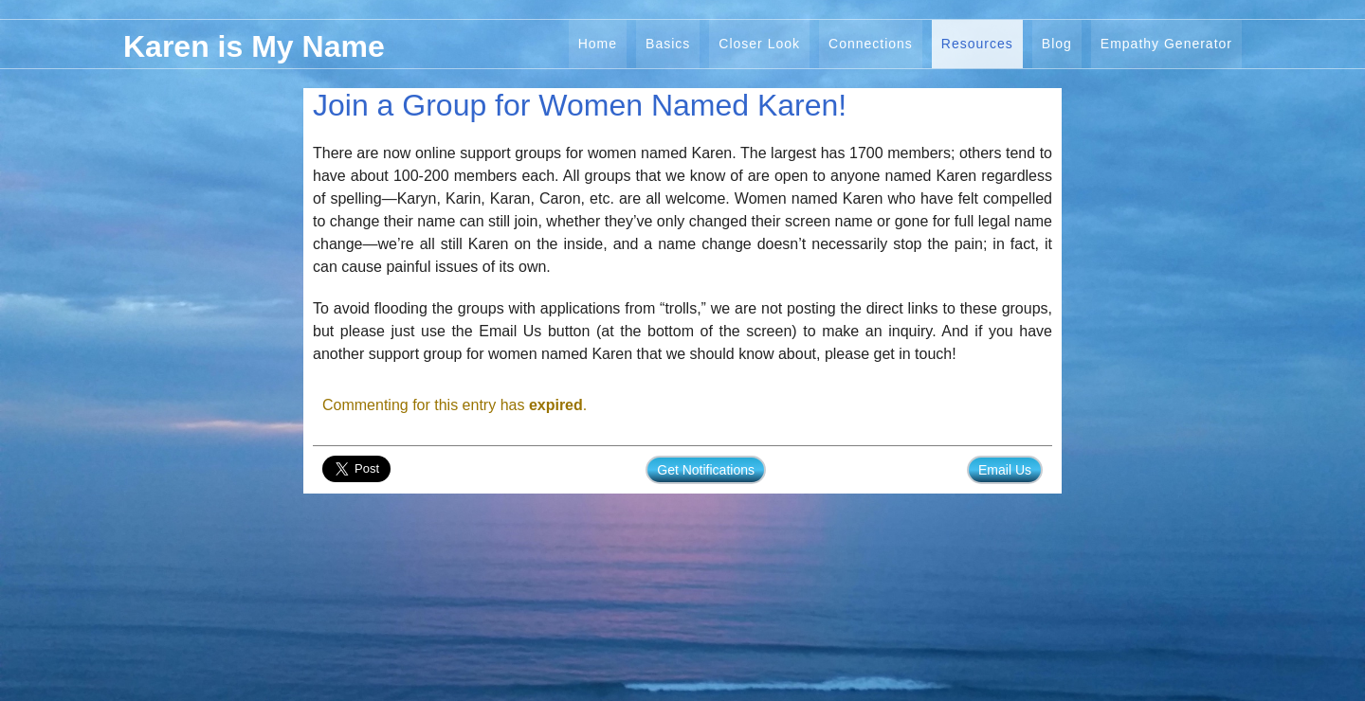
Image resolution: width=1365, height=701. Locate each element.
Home (597, 43)
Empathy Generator (1166, 43)
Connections (870, 43)
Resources (977, 43)
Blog (1057, 43)
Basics (668, 43)
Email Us (1004, 469)
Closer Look (759, 43)
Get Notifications (706, 469)
